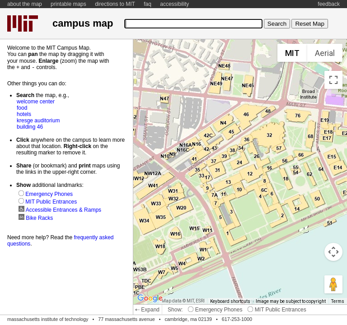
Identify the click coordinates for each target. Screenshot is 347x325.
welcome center (36, 101)
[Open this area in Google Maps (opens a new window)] (150, 298)
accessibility (174, 4)
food (22, 107)
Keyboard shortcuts (230, 301)
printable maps (68, 4)
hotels (24, 114)
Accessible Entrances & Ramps (60, 209)
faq (147, 4)
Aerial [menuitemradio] (325, 53)
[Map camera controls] (333, 252)
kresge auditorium (38, 120)
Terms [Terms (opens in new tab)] (337, 301)
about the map (24, 4)
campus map (82, 23)
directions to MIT (115, 4)
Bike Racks (36, 217)
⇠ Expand (147, 309)
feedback (329, 4)
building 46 (30, 126)
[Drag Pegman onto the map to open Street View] (333, 284)
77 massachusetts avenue (126, 319)
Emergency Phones (215, 309)
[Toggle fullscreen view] (333, 80)
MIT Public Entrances (277, 309)
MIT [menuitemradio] (292, 53)
